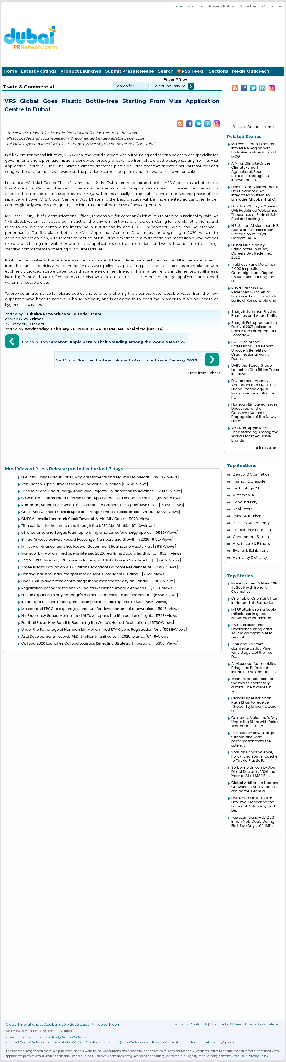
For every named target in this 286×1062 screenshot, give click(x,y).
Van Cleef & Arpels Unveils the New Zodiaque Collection (71, 484)
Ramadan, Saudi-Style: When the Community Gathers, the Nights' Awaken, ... (89, 504)
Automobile (243, 495)
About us (196, 6)
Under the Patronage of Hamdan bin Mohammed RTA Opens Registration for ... (91, 629)
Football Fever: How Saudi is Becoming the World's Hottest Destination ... (85, 622)
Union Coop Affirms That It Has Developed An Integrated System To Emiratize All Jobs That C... (254, 193)
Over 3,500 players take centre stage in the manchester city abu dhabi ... (86, 581)
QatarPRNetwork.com (135, 1042)
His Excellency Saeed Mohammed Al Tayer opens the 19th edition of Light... (87, 615)
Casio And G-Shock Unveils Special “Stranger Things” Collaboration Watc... (88, 511)
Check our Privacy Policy (250, 1056)
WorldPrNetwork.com (36, 1042)
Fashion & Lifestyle (249, 481)
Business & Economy (251, 522)
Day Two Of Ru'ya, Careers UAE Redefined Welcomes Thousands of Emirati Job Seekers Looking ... (254, 212)
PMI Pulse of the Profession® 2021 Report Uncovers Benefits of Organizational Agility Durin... (252, 350)
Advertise (248, 6)
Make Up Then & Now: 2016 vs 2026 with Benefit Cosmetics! (255, 587)
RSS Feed (191, 71)
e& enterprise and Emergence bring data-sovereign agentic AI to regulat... (252, 631)
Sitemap (274, 1024)
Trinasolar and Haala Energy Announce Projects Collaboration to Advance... (88, 491)
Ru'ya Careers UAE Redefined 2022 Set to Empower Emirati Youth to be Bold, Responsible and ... (254, 296)
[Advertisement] (253, 37)
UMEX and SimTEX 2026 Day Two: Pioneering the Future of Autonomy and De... (253, 804)
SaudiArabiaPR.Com (68, 1042)
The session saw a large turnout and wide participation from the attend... (252, 739)
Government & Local (251, 536)
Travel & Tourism (247, 516)
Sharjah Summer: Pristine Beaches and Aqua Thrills (254, 313)
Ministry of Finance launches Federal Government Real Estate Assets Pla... (86, 546)
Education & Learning (252, 529)
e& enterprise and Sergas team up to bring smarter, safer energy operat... (87, 532)
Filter (169, 79)
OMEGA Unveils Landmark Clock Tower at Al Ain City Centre (73, 518)
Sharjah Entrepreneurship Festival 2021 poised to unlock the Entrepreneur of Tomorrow (255, 329)
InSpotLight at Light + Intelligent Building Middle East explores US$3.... (82, 601)
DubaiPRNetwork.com (101, 1042)
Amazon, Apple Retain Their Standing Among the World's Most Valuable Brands (254, 434)
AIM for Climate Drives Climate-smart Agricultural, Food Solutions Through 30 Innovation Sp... (251, 172)
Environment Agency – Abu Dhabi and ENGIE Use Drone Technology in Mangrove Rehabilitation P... (254, 389)
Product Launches (80, 71)
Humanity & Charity (250, 557)
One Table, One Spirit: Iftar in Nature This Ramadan (254, 600)
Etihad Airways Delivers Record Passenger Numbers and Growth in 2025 (85, 539)
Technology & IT (247, 488)
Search (165, 71)
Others (37, 324)
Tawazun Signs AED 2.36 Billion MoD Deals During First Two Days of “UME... (252, 821)
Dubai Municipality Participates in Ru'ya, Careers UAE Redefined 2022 (251, 251)
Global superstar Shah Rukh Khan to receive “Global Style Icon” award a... (254, 704)
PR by (180, 79)
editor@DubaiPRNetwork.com (71, 1037)
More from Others (204, 373)
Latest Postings (39, 71)
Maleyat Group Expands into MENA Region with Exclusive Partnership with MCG (254, 150)
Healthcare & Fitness (251, 543)
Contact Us (199, 1024)
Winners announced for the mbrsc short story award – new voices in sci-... (252, 685)
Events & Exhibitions (250, 550)
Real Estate (243, 509)
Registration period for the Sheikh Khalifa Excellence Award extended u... (85, 588)
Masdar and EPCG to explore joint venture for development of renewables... (88, 608)
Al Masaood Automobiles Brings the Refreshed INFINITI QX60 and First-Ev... (255, 667)
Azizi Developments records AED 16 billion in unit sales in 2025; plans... (83, 636)
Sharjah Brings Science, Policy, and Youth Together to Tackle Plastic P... (255, 756)
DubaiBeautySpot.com (220, 1042)
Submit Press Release (129, 71)
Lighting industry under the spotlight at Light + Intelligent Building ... (81, 574)
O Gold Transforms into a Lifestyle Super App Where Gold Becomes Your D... (88, 498)
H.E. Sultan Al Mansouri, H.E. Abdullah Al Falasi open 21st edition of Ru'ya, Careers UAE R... (255, 232)
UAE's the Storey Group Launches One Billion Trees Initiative (255, 369)
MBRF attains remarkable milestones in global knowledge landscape (253, 613)
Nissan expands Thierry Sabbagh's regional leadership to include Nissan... (87, 594)
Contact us (272, 6)
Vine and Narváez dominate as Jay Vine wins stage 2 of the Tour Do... (252, 650)
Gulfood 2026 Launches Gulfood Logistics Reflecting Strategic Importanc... (87, 643)
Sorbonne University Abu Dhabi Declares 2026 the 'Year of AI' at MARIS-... (253, 771)
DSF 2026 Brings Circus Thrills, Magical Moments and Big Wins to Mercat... (86, 477)
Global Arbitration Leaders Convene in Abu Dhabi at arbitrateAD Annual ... (254, 787)
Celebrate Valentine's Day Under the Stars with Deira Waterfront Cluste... (254, 721)
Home (176, 6)
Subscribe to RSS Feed (226, 1024)
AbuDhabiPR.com (189, 1042)
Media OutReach (250, 71)
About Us (182, 1024)
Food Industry (245, 502)
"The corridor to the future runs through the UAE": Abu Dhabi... (75, 525)
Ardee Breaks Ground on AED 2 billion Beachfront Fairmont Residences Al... (87, 567)
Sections (218, 71)
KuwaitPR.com (163, 1042)
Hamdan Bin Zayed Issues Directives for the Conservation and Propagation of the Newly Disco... (254, 413)
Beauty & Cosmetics (251, 474)
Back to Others (265, 447)
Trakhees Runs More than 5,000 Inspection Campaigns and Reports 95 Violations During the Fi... (254, 273)
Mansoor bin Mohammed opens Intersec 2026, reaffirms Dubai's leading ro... (89, 553)
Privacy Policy (221, 6)
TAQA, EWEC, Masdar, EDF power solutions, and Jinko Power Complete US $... (88, 560)
